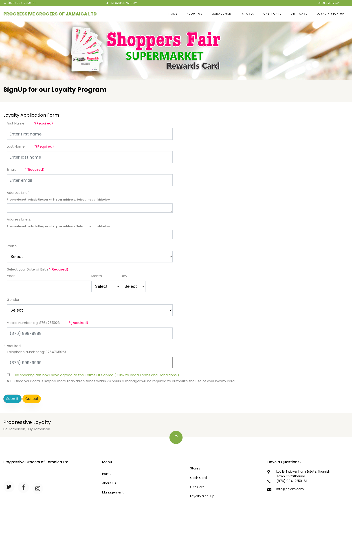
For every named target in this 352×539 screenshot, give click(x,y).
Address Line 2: (19, 219)
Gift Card (299, 13)
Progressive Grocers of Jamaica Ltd (50, 14)
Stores (248, 13)
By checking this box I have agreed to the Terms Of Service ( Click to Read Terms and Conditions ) (97, 375)
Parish (12, 246)
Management (222, 13)
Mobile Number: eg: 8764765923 (33, 322)
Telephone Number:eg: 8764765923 (36, 351)
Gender (13, 299)
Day (124, 275)
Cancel (31, 398)
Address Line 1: (18, 192)
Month (96, 275)
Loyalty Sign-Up (202, 496)
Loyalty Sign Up (330, 13)
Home (173, 13)
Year (11, 275)
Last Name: (16, 146)
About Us (194, 13)
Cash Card (272, 13)
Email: (11, 169)
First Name (15, 123)
